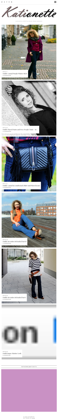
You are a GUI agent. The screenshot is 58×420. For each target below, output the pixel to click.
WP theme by (29, 418)
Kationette (31, 416)
